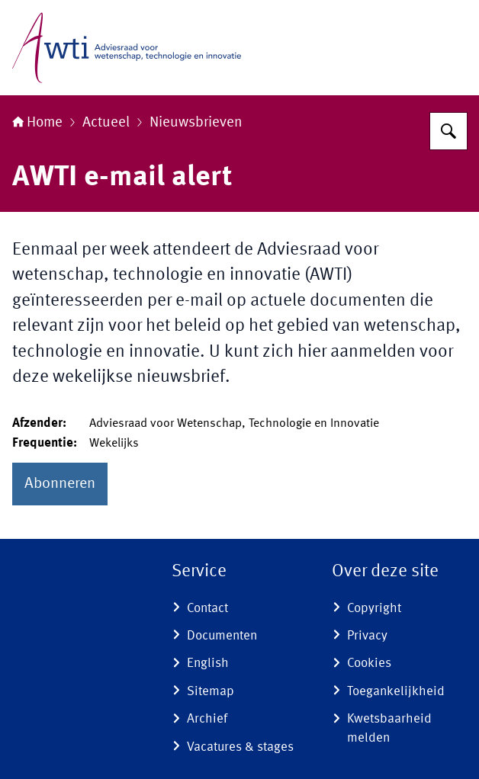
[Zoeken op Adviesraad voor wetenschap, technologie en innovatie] (448, 131)
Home (37, 122)
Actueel (106, 122)
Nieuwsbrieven (196, 122)
